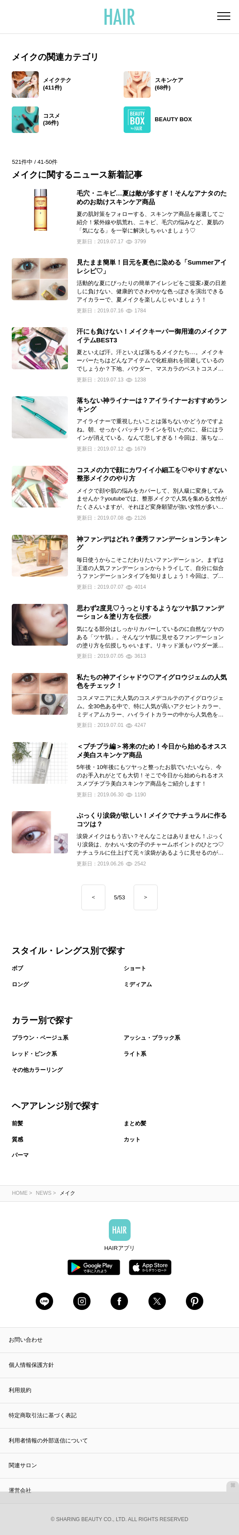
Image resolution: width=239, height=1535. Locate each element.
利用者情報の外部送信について (48, 1440)
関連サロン (23, 1465)
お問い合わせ (26, 1339)
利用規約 (20, 1390)
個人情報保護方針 (31, 1365)
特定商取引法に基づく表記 (43, 1415)
